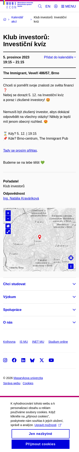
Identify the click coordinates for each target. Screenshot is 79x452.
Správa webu (11, 383)
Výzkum (9, 297)
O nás (7, 322)
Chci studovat (14, 284)
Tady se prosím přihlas (20, 150)
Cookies (28, 383)
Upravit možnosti (48, 429)
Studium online (58, 341)
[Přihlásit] (55, 6)
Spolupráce (12, 310)
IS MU (24, 341)
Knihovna (9, 341)
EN (48, 6)
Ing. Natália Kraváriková (21, 198)
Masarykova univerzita (28, 378)
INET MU (38, 341)
